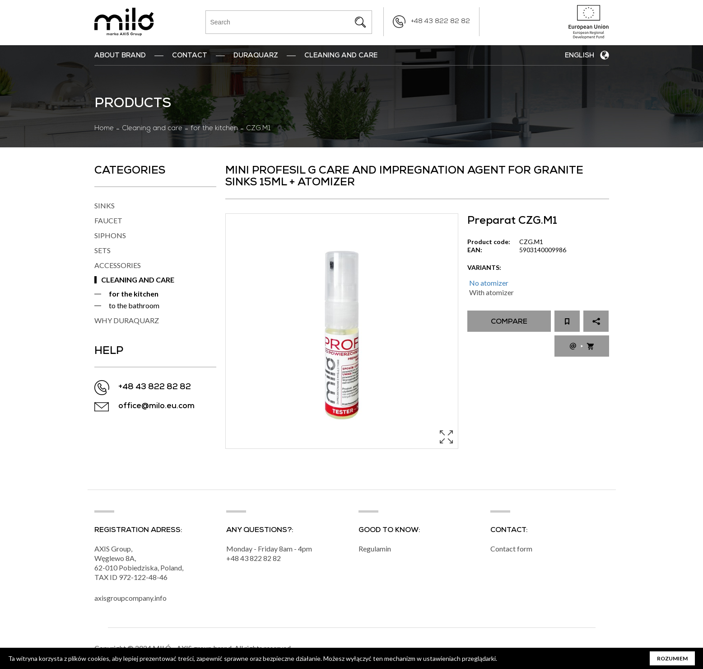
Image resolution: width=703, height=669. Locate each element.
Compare (509, 322)
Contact (189, 56)
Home (104, 128)
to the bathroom (134, 305)
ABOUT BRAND (120, 56)
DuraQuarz (255, 56)
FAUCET (108, 220)
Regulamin (374, 548)
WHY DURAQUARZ (126, 320)
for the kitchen (214, 128)
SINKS (104, 205)
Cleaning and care (152, 128)
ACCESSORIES (117, 265)
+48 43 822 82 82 (440, 22)
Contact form (511, 548)
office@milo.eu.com (156, 406)
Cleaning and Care (340, 56)
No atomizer (488, 282)
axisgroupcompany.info (130, 598)
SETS (102, 250)
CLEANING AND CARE (137, 279)
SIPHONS (110, 235)
